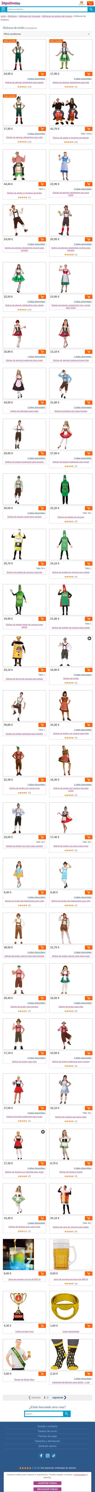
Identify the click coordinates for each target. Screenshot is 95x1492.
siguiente (59, 1397)
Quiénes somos (47, 1446)
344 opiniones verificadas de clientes (58, 1468)
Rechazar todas (47, 1489)
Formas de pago (47, 1436)
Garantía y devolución (47, 1441)
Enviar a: (82, 3)
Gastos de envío (47, 1431)
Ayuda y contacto (47, 1426)
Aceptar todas (47, 1483)
